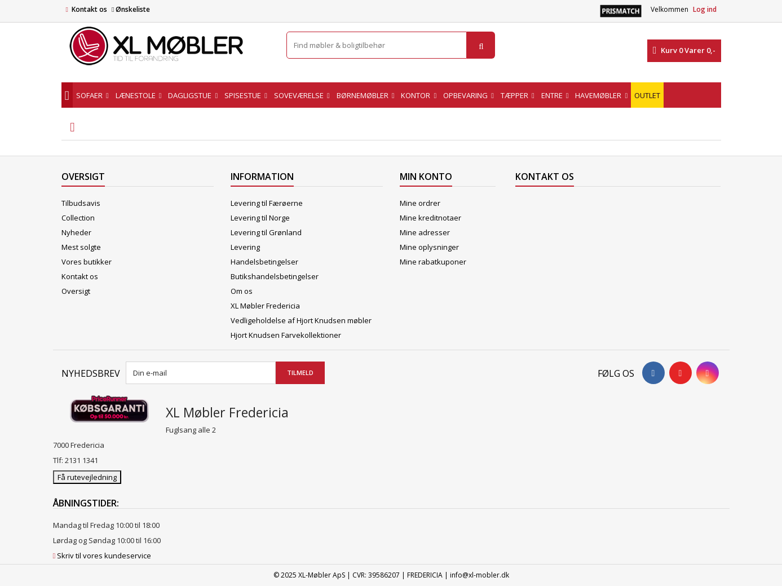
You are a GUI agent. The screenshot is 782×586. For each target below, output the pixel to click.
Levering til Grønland (266, 232)
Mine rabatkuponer (433, 262)
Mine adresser (425, 232)
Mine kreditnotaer (430, 218)
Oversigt (75, 291)
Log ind (705, 9)
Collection (78, 218)
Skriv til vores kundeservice (104, 555)
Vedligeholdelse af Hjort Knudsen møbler (301, 320)
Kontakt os (89, 9)
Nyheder (76, 232)
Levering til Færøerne (267, 203)
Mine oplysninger (429, 247)
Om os (242, 291)
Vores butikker (86, 262)
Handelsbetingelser (264, 262)
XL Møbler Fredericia (265, 306)
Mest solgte (81, 247)
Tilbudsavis (80, 203)
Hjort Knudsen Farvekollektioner (286, 335)
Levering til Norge (260, 218)
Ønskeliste (131, 9)
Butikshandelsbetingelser (275, 276)
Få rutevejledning (87, 477)
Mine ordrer (420, 203)
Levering (245, 247)
